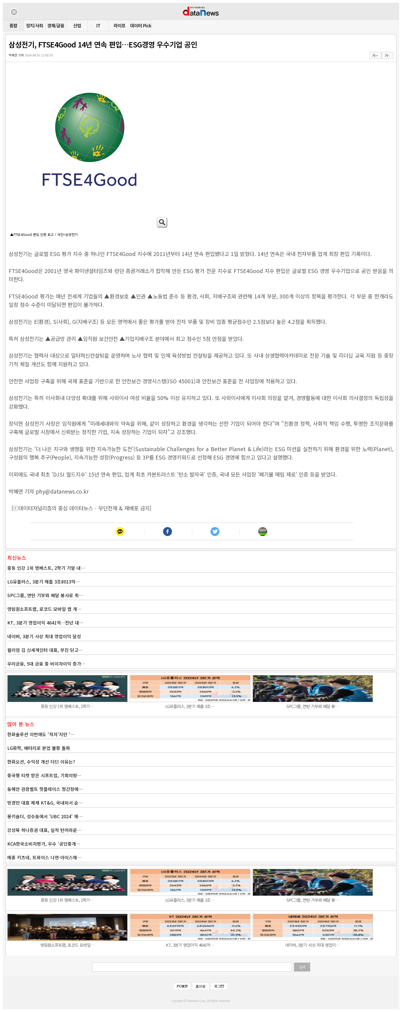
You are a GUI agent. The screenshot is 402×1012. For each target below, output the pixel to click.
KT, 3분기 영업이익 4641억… (190, 944)
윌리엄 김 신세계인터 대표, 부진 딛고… (45, 650)
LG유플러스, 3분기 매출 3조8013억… (43, 581)
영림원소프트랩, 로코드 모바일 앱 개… (44, 609)
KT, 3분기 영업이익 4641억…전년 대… (45, 622)
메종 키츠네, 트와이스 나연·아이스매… (44, 857)
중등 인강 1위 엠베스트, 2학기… (67, 706)
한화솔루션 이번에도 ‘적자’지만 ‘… (40, 734)
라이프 (119, 25)
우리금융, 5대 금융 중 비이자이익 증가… (46, 663)
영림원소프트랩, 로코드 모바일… (67, 944)
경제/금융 (55, 25)
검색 (302, 967)
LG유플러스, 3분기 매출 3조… (189, 706)
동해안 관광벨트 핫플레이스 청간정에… (45, 789)
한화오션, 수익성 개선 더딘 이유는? (41, 761)
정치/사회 (34, 25)
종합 (13, 25)
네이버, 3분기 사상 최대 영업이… (312, 944)
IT (98, 25)
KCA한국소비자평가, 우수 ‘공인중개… (43, 843)
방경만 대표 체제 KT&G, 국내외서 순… (45, 802)
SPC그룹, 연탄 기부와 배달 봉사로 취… (45, 595)
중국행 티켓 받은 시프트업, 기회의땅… (44, 775)
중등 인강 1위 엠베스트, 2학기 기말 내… (46, 567)
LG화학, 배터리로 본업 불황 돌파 (38, 748)
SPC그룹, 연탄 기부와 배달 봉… (312, 706)
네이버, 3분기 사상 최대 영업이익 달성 (44, 636)
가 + (375, 56)
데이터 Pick (140, 25)
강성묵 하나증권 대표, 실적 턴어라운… (44, 830)
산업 (77, 25)
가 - (387, 56)
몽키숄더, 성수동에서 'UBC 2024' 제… (44, 816)
